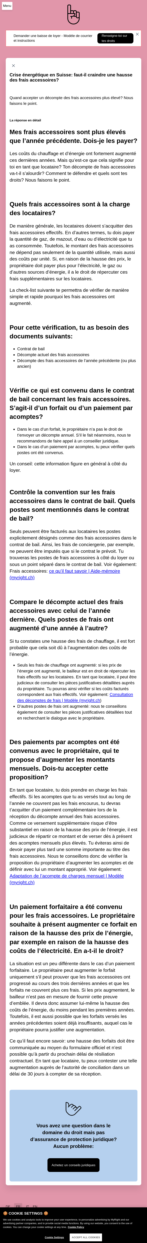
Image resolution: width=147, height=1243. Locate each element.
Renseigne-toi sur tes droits (114, 38)
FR (18, 1207)
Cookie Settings (54, 1238)
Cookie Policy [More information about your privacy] (76, 1228)
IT (27, 1207)
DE (8, 1207)
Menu (7, 6)
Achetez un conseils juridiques (74, 1165)
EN (35, 1207)
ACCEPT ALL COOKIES (86, 1238)
